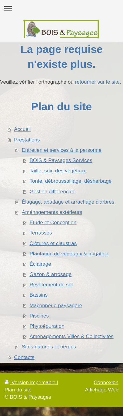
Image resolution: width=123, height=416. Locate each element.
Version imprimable (31, 382)
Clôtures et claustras (53, 243)
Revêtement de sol (51, 285)
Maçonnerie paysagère (55, 305)
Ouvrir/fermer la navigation (61, 8)
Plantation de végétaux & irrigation (68, 254)
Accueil (22, 129)
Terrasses (40, 233)
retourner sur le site (97, 82)
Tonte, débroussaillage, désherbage (70, 181)
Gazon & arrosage (50, 274)
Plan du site (18, 390)
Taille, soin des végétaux (57, 171)
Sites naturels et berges (49, 347)
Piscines (39, 316)
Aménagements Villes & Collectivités (71, 336)
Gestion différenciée (52, 192)
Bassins (38, 295)
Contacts (24, 357)
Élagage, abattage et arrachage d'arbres (68, 202)
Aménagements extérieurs (52, 212)
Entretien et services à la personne (61, 150)
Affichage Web (101, 390)
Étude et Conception (52, 222)
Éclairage (40, 264)
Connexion (106, 382)
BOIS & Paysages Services (60, 160)
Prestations (27, 140)
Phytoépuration (46, 326)
